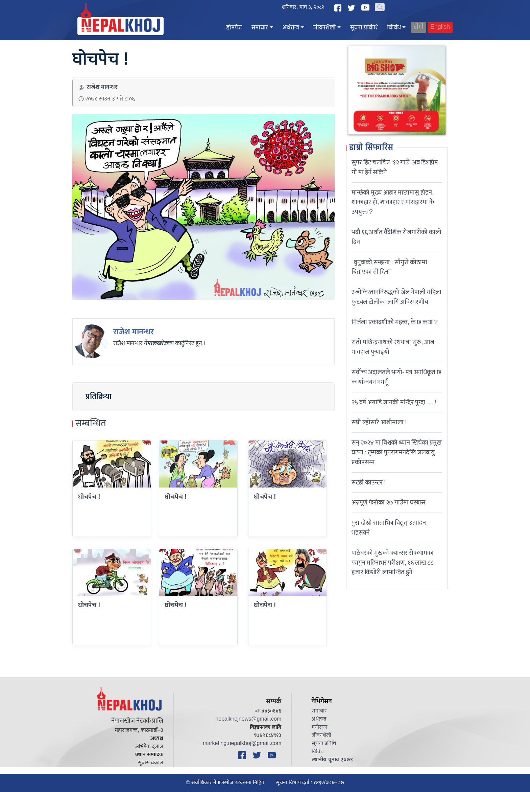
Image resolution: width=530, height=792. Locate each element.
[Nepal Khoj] (120, 26)
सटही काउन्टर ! (369, 482)
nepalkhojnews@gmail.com (248, 719)
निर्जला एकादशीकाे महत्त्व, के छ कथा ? (395, 322)
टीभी (419, 27)
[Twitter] (352, 8)
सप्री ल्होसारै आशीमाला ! (379, 422)
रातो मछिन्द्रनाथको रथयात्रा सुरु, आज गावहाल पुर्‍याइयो (393, 347)
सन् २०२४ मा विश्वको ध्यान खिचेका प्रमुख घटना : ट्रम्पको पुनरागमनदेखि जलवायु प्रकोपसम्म (396, 452)
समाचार (259, 28)
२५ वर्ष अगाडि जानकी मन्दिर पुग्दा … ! (394, 402)
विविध (394, 28)
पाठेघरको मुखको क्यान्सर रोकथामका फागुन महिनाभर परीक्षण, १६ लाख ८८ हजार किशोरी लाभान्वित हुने (393, 562)
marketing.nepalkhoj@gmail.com (242, 743)
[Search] (380, 7)
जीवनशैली (324, 28)
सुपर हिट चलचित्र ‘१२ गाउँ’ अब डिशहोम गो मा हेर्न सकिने (395, 167)
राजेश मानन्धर (133, 332)
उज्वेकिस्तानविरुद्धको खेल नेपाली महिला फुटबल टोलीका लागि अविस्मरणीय (396, 297)
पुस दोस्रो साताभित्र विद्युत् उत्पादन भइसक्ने (389, 527)
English (440, 27)
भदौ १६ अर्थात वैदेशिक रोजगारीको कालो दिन (396, 237)
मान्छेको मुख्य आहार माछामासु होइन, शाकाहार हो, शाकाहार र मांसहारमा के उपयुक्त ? (393, 202)
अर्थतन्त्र (291, 28)
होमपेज (234, 28)
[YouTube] (366, 7)
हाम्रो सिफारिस (371, 147)
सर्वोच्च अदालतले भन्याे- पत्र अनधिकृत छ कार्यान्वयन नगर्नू (396, 377)
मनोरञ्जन (320, 727)
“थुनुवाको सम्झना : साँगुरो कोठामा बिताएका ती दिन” (389, 267)
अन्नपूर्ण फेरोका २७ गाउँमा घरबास (389, 502)
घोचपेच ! (265, 497)
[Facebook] (338, 8)
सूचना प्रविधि (364, 28)
